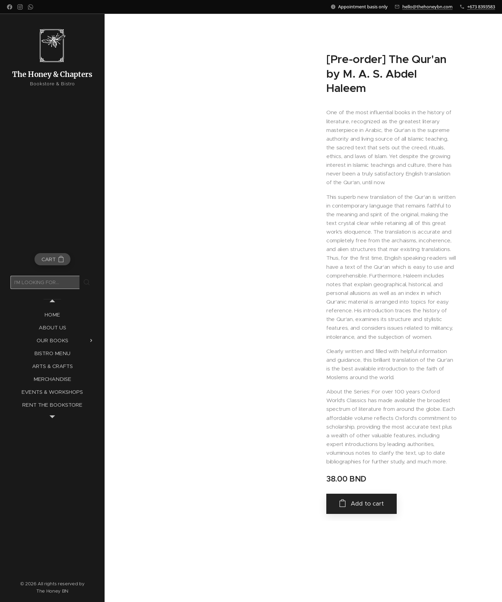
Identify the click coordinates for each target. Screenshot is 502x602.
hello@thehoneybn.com (427, 6)
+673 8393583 (481, 6)
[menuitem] (52, 315)
